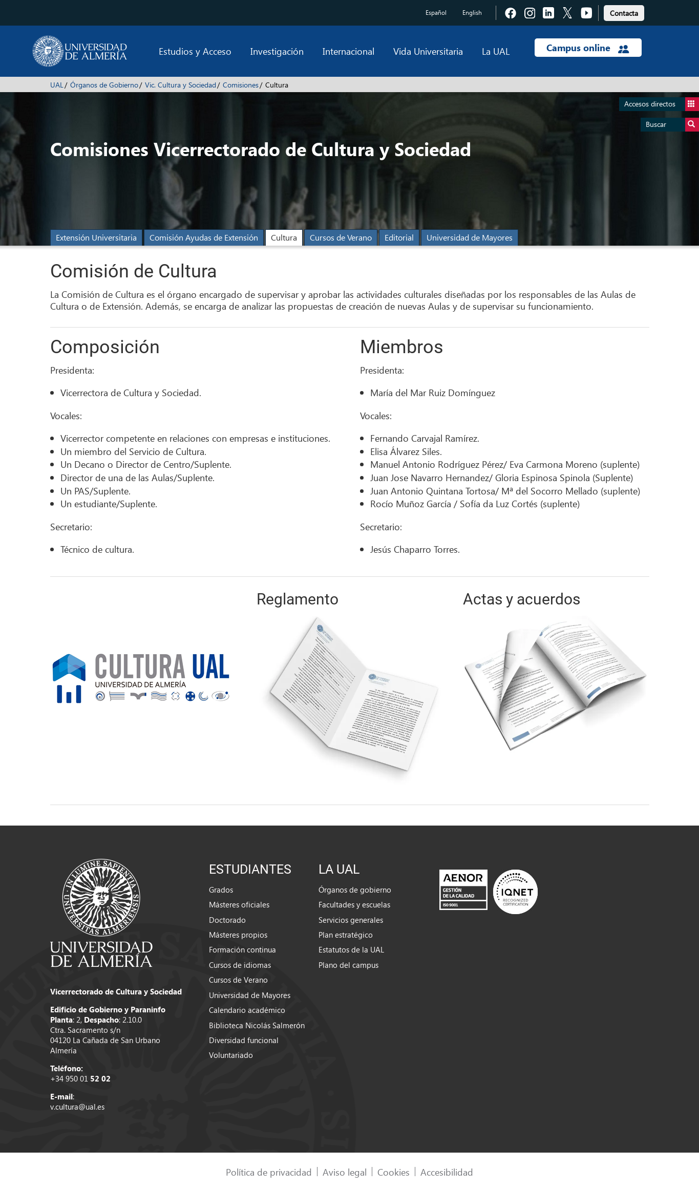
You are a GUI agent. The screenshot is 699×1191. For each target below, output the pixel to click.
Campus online (587, 47)
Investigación (277, 51)
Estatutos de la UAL (351, 949)
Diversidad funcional (244, 1040)
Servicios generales (351, 920)
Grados (221, 889)
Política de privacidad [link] (269, 1171)
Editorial (399, 237)
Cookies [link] (393, 1171)
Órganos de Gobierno (104, 85)
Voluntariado (231, 1055)
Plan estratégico (346, 934)
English (472, 12)
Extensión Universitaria (96, 237)
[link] (624, 11)
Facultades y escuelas (354, 904)
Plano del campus (348, 965)
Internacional (348, 51)
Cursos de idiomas (240, 965)
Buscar (672, 125)
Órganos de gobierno (355, 889)
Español (436, 12)
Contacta (624, 13)
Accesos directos (661, 104)
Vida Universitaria (428, 51)
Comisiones (241, 85)
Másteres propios (238, 934)
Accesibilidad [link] (446, 1171)
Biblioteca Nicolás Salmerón (257, 1025)
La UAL (496, 51)
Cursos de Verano (341, 237)
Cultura (284, 237)
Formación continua (242, 949)
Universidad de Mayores (470, 237)
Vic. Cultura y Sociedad (180, 85)
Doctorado (227, 920)
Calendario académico (247, 1010)
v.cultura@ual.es (77, 1106)
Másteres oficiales (239, 904)
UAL (56, 85)
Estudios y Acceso (195, 51)
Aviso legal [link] (345, 1171)
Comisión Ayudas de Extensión (204, 237)
